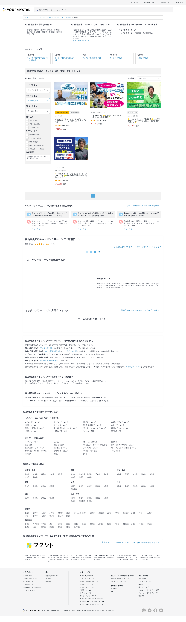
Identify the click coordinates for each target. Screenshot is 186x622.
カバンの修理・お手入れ (90, 448)
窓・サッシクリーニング (88, 596)
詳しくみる (36, 229)
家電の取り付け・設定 (90, 451)
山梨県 (89, 477)
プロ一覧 (48, 578)
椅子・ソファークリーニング (120, 578)
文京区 (60, 524)
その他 (85, 454)
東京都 (73, 474)
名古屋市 (126, 513)
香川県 (35, 498)
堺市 (26, 516)
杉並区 (149, 524)
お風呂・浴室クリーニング (120, 422)
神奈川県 (82, 474)
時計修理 (141, 596)
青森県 (35, 474)
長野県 (127, 474)
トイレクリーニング (60, 425)
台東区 (68, 524)
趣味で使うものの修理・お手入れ (36, 451)
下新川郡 (30, 34)
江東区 (92, 524)
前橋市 (68, 513)
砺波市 (29, 32)
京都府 (89, 486)
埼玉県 (89, 474)
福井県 (151, 474)
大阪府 (73, 486)
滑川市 (56, 30)
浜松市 (133, 513)
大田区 (117, 524)
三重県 (51, 486)
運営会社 (110, 610)
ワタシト (48, 581)
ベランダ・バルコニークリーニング (94, 428)
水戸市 (51, 513)
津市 (140, 513)
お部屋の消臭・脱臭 (60, 431)
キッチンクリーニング (61, 422)
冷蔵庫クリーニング (31, 431)
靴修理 (141, 584)
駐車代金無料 (33, 142)
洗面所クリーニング (31, 425)
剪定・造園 (28, 445)
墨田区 (76, 524)
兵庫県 (81, 486)
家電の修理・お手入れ (61, 451)
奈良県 (106, 486)
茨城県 (106, 474)
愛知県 (27, 486)
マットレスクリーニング (119, 581)
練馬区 (60, 527)
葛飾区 (68, 527)
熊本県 (97, 498)
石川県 (143, 474)
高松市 (51, 516)
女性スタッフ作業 (35, 138)
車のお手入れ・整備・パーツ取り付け (95, 445)
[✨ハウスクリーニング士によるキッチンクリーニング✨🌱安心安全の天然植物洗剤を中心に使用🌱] (71, 162)
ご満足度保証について (30, 578)
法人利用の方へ (28, 581)
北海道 (27, 474)
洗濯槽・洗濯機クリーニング (92, 425)
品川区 (100, 524)
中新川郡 (59, 32)
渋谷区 (133, 524)
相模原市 (101, 513)
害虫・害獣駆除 (59, 445)
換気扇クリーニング (89, 422)
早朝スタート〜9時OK (36, 149)
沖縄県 (89, 501)
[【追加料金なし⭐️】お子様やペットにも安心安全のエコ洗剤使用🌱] (107, 107)
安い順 (42, 348)
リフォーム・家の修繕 (90, 442)
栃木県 (73, 477)
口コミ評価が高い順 (52, 351)
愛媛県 (43, 498)
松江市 (43, 516)
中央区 (43, 524)
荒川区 (43, 527)
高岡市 (36, 30)
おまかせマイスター (133, 367)
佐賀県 (81, 498)
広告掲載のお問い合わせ (32, 587)
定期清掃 (28, 454)
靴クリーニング (144, 587)
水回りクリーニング (117, 425)
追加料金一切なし (35, 135)
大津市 (149, 513)
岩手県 (43, 474)
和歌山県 (74, 489)
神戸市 (35, 516)
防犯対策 (114, 442)
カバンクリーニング (145, 581)
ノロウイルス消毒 (88, 431)
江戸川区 (77, 527)
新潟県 (119, 474)
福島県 (35, 477)
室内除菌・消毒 (116, 431)
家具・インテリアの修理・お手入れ (122, 445)
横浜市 (84, 513)
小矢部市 (37, 32)
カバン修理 (142, 578)
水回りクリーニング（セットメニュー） (93, 601)
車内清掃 (113, 588)
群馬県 (81, 477)
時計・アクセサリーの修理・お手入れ (123, 448)
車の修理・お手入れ (117, 586)
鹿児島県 (82, 501)
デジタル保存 (115, 451)
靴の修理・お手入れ (60, 448)
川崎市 (92, 513)
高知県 (51, 498)
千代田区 (36, 524)
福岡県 (73, 498)
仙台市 (43, 513)
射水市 (51, 32)
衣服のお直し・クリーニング (34, 448)
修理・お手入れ (144, 576)
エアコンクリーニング (32, 422)
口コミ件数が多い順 (69, 351)
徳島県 (27, 498)
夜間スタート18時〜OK (36, 145)
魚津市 (43, 30)
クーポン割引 (33, 120)
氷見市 (49, 30)
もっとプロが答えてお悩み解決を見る (143, 205)
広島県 (143, 486)
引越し (56, 454)
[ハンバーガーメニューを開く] (180, 10)
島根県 (127, 486)
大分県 (106, 498)
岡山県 (135, 486)
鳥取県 (119, 486)
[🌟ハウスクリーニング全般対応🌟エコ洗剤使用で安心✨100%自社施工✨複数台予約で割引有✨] (144, 107)
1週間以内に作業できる (49, 360)
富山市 (29, 30)
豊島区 (27, 527)
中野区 (141, 524)
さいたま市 (77, 513)
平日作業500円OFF (35, 124)
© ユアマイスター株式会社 (50, 610)
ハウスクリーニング (31, 442)
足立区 (84, 524)
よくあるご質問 (178, 2)
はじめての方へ (133, 2)
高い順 (49, 348)
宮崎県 (73, 501)
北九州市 (60, 516)
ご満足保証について (148, 2)
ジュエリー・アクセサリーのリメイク (151, 593)
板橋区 (51, 527)
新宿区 (27, 524)
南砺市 (44, 32)
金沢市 (109, 513)
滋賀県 (97, 486)
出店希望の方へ (164, 2)
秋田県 (60, 474)
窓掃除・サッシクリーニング (120, 428)
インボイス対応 (34, 127)
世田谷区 (126, 524)
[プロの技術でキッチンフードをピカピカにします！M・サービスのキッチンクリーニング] (71, 107)
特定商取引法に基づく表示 (96, 610)
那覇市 (68, 516)
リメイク (57, 442)
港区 (50, 524)
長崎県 (89, 498)
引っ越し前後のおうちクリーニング (65, 428)
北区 (34, 527)
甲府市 (117, 513)
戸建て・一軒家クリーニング (34, 428)
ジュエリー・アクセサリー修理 (149, 590)
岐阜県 (35, 486)
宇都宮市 (60, 513)
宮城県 (51, 474)
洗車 (112, 591)
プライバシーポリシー (78, 610)
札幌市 (27, 513)
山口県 (151, 486)
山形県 (27, 477)
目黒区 (109, 524)
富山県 (135, 474)
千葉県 (97, 474)
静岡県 (43, 486)
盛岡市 (35, 513)
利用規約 (67, 610)
